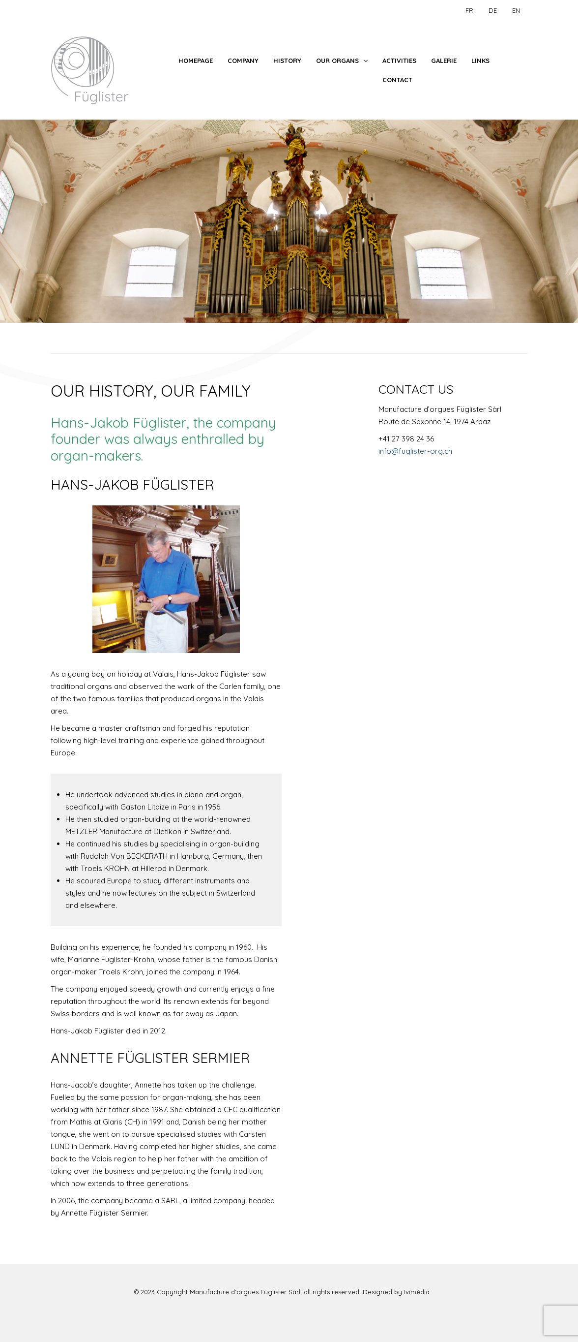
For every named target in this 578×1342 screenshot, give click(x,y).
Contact (397, 80)
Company (243, 60)
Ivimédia (417, 1292)
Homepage (195, 60)
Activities (399, 60)
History (287, 60)
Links (480, 60)
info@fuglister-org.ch (415, 451)
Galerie (444, 60)
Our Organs (337, 60)
